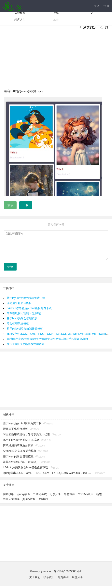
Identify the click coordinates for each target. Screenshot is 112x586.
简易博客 (69, 494)
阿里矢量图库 (11, 498)
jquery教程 (28, 498)
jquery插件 (23, 494)
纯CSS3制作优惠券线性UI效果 (25, 344)
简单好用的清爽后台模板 (18, 445)
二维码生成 (40, 494)
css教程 (43, 498)
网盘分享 (77, 577)
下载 (25, 205)
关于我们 (34, 577)
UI (92, 12)
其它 (56, 19)
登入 (97, 5)
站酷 (99, 494)
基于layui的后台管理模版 (22, 318)
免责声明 (63, 577)
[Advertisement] (56, 58)
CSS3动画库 (85, 494)
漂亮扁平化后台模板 (19, 303)
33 (102, 27)
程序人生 (19, 19)
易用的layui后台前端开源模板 (25, 328)
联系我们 (48, 577)
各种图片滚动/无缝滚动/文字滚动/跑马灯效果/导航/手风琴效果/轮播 (48, 338)
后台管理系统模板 (18, 323)
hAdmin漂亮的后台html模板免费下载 (29, 308)
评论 (10, 266)
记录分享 (55, 494)
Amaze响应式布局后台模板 (19, 450)
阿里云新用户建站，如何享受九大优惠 (26, 434)
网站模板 (8, 494)
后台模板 (19, 12)
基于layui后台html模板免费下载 (26, 298)
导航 (56, 12)
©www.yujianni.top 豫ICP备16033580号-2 (56, 571)
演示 (10, 205)
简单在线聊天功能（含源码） (25, 313)
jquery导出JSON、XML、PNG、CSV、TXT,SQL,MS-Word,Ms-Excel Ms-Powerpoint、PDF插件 (48, 472)
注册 (106, 5)
